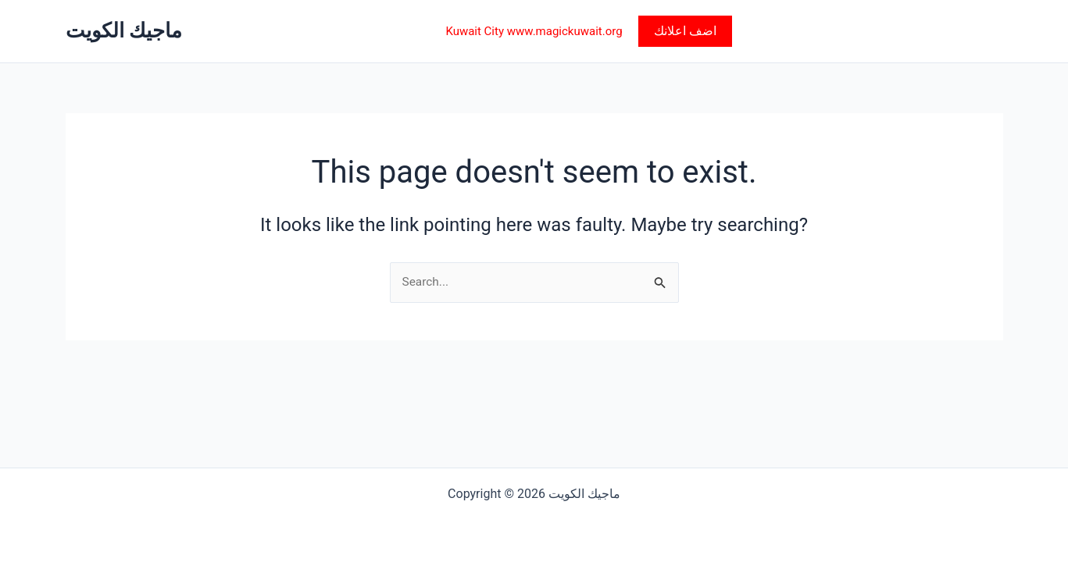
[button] (685, 31)
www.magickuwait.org (565, 31)
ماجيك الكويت (124, 30)
